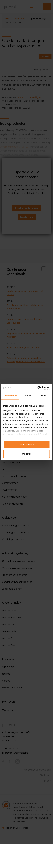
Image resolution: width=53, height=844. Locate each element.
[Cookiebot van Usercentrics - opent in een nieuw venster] (38, 388)
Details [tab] (27, 395)
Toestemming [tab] (10, 395)
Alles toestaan (26, 444)
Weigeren (26, 453)
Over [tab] (43, 395)
